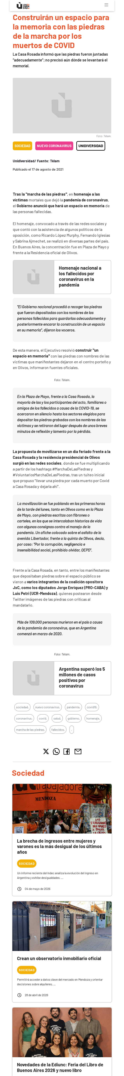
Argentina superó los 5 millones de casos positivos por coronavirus (82, 677)
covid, (43, 718)
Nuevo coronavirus (54, 146)
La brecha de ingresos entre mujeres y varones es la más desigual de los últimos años (59, 846)
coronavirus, (24, 718)
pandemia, (73, 707)
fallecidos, (58, 729)
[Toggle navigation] (106, 5)
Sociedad (22, 146)
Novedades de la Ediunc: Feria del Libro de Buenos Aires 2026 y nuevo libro (60, 1067)
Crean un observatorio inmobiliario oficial (59, 958)
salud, (57, 718)
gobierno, (74, 718)
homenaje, (93, 718)
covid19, (92, 707)
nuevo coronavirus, (47, 707)
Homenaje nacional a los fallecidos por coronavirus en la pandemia (80, 276)
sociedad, (22, 707)
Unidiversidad (90, 146)
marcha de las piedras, (30, 729)
